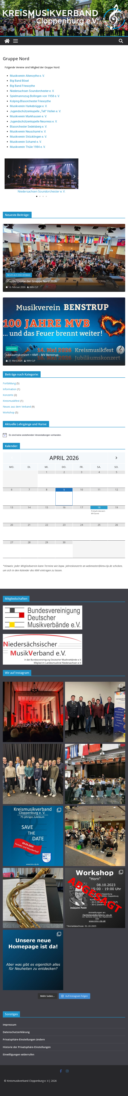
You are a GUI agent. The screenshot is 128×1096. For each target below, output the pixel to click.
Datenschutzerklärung (16, 1032)
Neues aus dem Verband (19, 275)
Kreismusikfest (11, 400)
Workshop (8, 412)
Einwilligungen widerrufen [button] (18, 1054)
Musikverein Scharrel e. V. (25, 141)
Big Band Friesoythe (22, 86)
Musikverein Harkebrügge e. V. (28, 106)
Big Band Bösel (19, 80)
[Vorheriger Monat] (11, 457)
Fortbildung (9, 383)
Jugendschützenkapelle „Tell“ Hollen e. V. (35, 111)
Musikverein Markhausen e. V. (28, 116)
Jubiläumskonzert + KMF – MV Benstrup (32, 355)
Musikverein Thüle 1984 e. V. (27, 147)
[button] (8, 176)
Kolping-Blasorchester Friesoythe (30, 101)
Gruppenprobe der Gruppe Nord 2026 (31, 281)
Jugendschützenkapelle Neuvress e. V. (33, 121)
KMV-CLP (34, 287)
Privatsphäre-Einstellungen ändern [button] (24, 1039)
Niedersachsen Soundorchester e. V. (32, 91)
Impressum (9, 1024)
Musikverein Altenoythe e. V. (27, 75)
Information (9, 389)
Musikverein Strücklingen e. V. (28, 136)
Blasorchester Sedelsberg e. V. (28, 126)
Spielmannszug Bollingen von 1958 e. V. (35, 96)
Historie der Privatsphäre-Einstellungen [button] (27, 1047)
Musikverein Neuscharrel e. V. (28, 131)
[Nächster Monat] (116, 457)
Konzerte (12, 348)
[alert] (64, 435)
